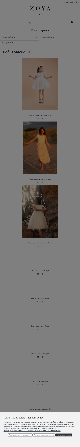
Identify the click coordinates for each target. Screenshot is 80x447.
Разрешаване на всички (64, 435)
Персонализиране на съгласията (44, 435)
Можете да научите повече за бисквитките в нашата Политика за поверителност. (32, 431)
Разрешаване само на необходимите (20, 435)
